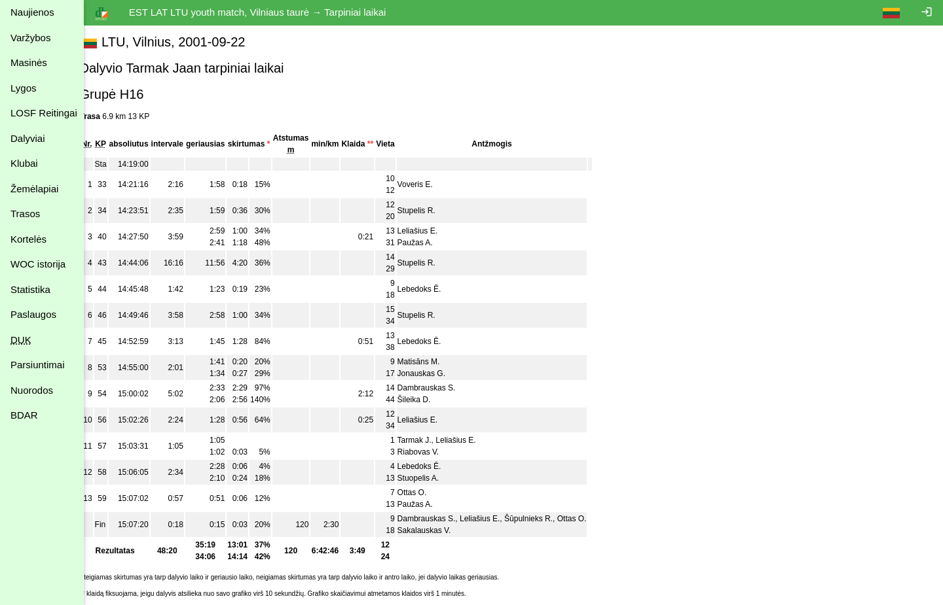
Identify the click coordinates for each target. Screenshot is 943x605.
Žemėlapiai (34, 188)
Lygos (23, 88)
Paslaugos (33, 314)
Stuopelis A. (432, 478)
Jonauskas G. (436, 373)
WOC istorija (37, 263)
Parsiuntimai (37, 364)
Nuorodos (31, 390)
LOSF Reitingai (43, 112)
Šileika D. (428, 399)
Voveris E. (429, 184)
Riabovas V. (433, 452)
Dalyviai (27, 138)
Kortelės (28, 239)
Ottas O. (426, 492)
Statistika (30, 289)
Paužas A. (429, 242)
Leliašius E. (432, 230)
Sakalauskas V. (439, 530)
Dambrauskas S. (441, 387)
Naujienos (32, 12)
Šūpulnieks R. (543, 518)
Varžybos (30, 37)
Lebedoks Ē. (434, 289)
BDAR (24, 415)
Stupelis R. (431, 210)
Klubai (24, 163)
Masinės (28, 62)
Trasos (25, 213)
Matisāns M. (433, 361)
